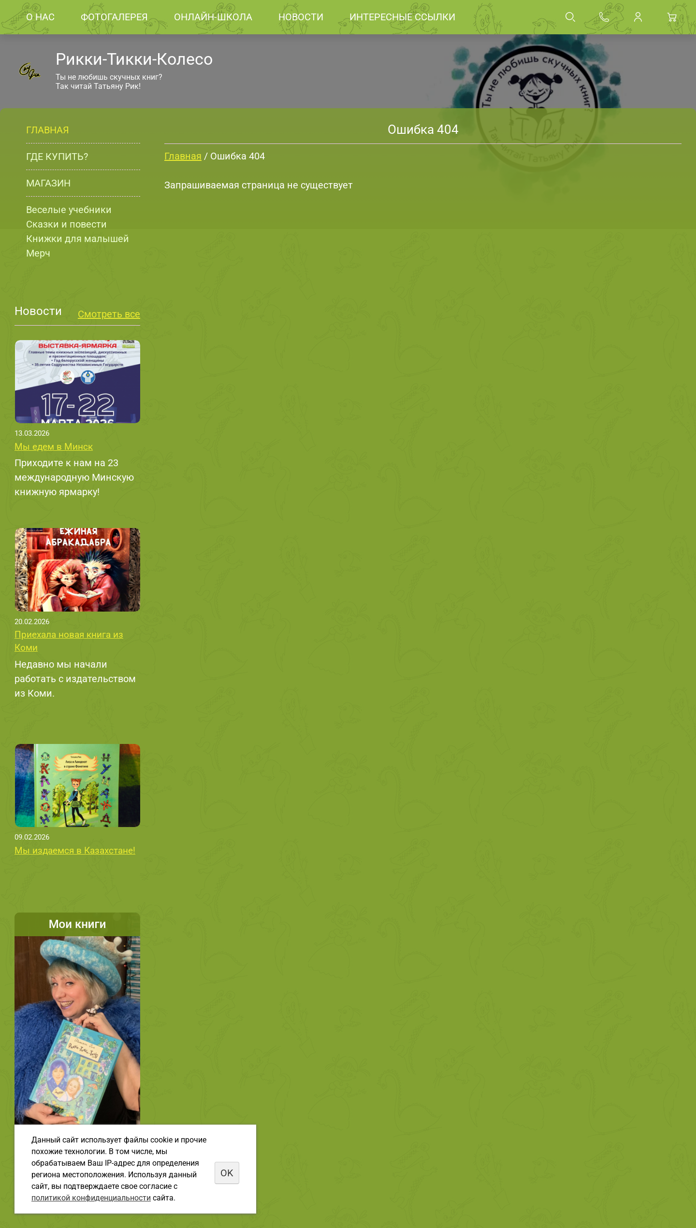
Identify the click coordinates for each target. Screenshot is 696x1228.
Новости (300, 17)
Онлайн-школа (213, 17)
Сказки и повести (66, 224)
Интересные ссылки (402, 17)
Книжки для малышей (77, 238)
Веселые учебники (69, 209)
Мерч (38, 253)
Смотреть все (109, 314)
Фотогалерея (114, 17)
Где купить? (57, 156)
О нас (40, 17)
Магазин (48, 183)
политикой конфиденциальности (91, 1197)
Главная (47, 130)
